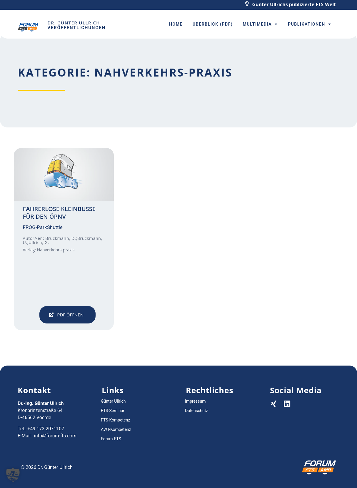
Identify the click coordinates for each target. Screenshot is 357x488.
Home (176, 24)
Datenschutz (196, 410)
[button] (67, 314)
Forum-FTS (111, 438)
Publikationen (309, 24)
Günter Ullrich (113, 401)
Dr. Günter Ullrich (73, 23)
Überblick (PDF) (213, 24)
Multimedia (260, 24)
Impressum (195, 401)
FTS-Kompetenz (115, 420)
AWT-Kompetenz (116, 429)
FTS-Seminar (112, 410)
